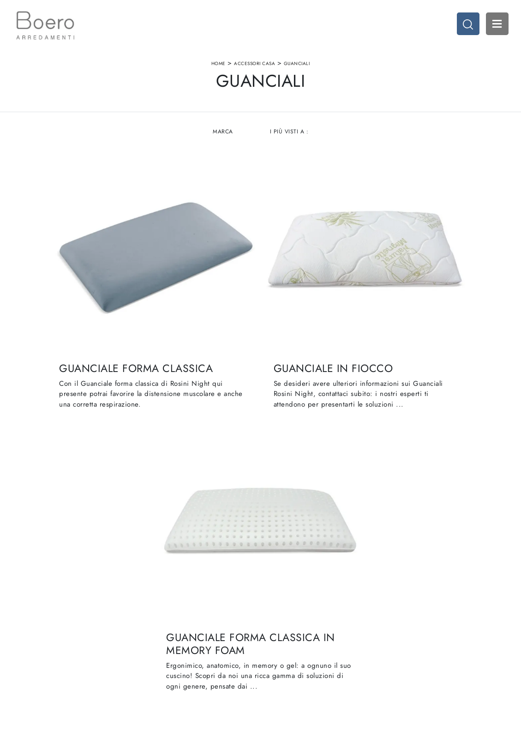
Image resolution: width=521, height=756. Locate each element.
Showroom (170, 631)
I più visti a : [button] (289, 138)
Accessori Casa (254, 66)
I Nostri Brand (174, 640)
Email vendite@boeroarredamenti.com (88, 672)
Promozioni (281, 649)
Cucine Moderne (289, 622)
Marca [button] (223, 138)
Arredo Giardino (399, 649)
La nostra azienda (179, 622)
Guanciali (297, 66)
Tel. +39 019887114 (72, 658)
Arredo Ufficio (396, 640)
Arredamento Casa (402, 622)
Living (274, 640)
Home (218, 66)
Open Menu (495, 25)
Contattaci (169, 658)
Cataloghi (168, 649)
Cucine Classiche (289, 631)
